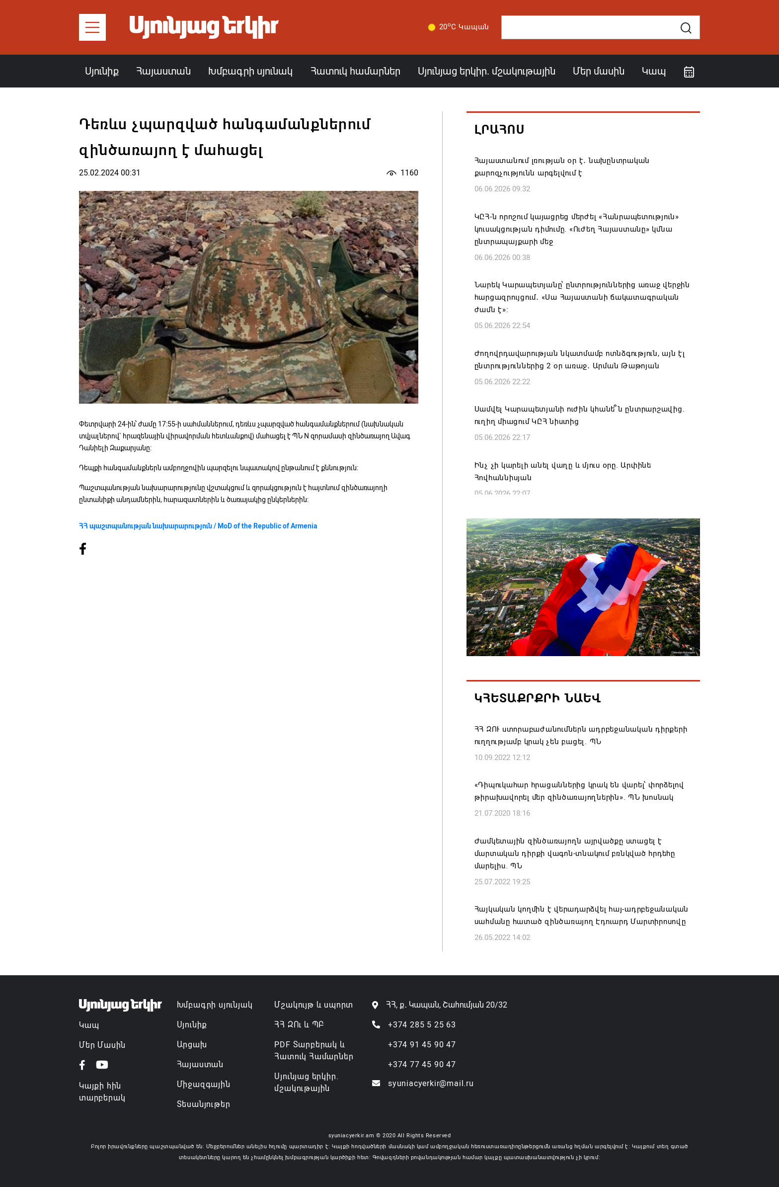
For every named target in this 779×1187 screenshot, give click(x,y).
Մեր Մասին (102, 1045)
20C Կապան (457, 27)
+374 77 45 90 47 (422, 1064)
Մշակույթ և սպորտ (313, 1005)
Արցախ (192, 1044)
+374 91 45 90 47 (422, 1044)
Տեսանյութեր (204, 1104)
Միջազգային (204, 1084)
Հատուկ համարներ (355, 71)
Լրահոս (499, 130)
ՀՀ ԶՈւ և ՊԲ (299, 1024)
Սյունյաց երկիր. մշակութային (486, 71)
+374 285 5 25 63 (422, 1024)
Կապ (654, 71)
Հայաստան (163, 71)
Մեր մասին (598, 71)
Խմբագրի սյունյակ (215, 1005)
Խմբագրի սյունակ (250, 71)
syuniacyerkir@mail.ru (431, 1083)
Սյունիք (102, 71)
